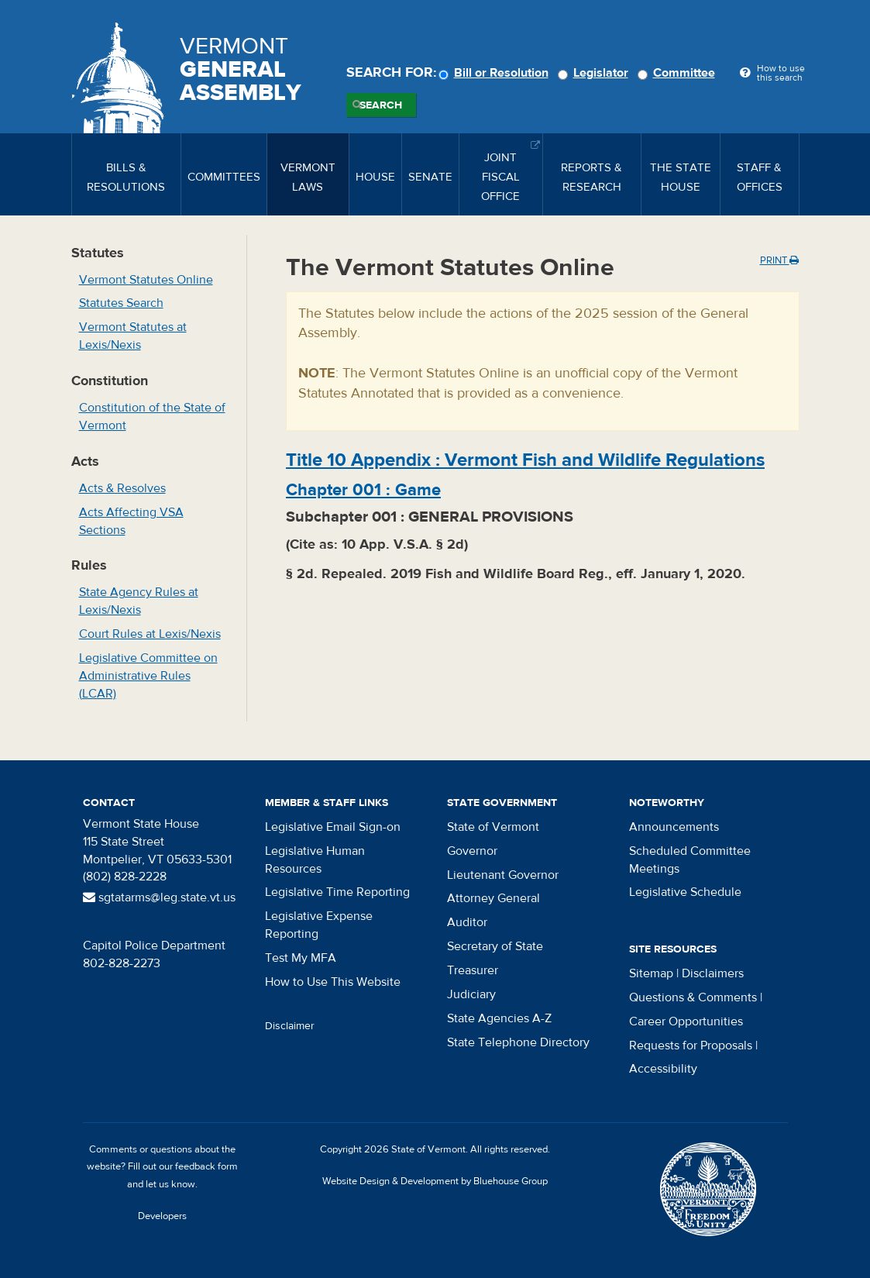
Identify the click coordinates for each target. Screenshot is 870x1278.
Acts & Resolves (122, 488)
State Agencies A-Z (499, 1018)
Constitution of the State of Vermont (152, 416)
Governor (472, 851)
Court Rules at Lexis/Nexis (150, 634)
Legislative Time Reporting (337, 892)
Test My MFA (300, 958)
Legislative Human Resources (315, 860)
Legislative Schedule (685, 892)
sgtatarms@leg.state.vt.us (159, 897)
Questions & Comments (693, 997)
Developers (162, 1216)
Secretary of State (495, 946)
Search (380, 105)
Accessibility (663, 1068)
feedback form (206, 1166)
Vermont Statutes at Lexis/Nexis (133, 336)
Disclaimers (713, 973)
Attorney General (493, 898)
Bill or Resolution (495, 73)
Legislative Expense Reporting (319, 925)
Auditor (467, 922)
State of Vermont (493, 827)
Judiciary (471, 994)
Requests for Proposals (690, 1045)
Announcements (674, 827)
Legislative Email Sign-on (333, 827)
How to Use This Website (333, 982)
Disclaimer (290, 1026)
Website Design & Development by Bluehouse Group (435, 1181)
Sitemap (651, 973)
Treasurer (472, 970)
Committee (678, 73)
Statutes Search (121, 303)
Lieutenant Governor (503, 875)
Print (779, 260)
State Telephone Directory (518, 1042)
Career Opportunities (686, 1021)
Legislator (595, 73)
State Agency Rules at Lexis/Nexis (138, 601)
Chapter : (363, 490)
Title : (525, 460)
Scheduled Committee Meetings (690, 860)
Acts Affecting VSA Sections (131, 521)
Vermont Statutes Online (146, 280)
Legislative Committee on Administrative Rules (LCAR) (148, 675)
